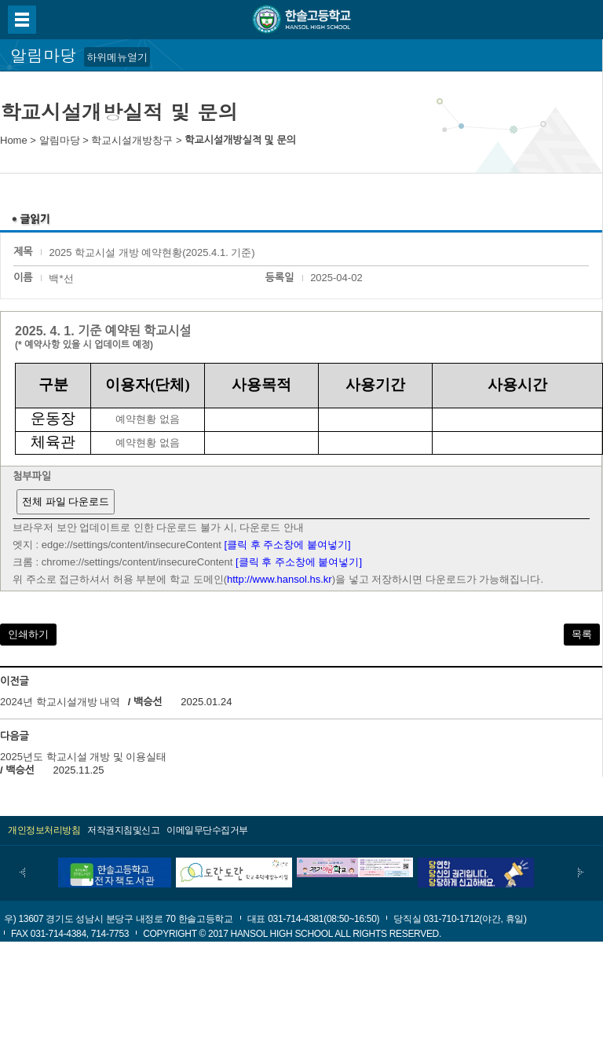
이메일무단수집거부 (207, 830)
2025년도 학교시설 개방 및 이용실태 (83, 757)
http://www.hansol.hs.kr (279, 579)
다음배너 (580, 872)
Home (13, 140)
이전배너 (22, 872)
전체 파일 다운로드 (65, 501)
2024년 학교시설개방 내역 (60, 702)
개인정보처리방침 (44, 830)
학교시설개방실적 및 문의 (240, 140)
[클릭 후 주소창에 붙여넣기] (288, 545)
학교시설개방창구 (132, 140)
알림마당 (59, 140)
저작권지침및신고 (123, 830)
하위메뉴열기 (117, 56)
